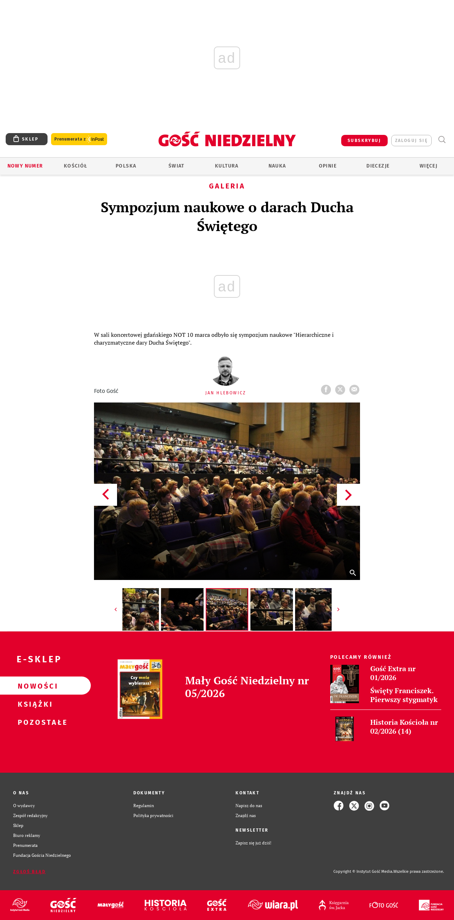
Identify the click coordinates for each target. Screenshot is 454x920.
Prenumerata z (79, 139)
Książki (34, 704)
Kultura (227, 166)
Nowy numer (25, 166)
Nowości (34, 686)
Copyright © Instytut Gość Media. (363, 871)
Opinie (328, 166)
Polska (126, 166)
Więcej (428, 166)
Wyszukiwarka (441, 139)
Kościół (76, 166)
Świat (176, 166)
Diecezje (377, 166)
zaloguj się (411, 140)
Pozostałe (34, 722)
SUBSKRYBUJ (364, 140)
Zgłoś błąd (29, 871)
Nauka (277, 166)
